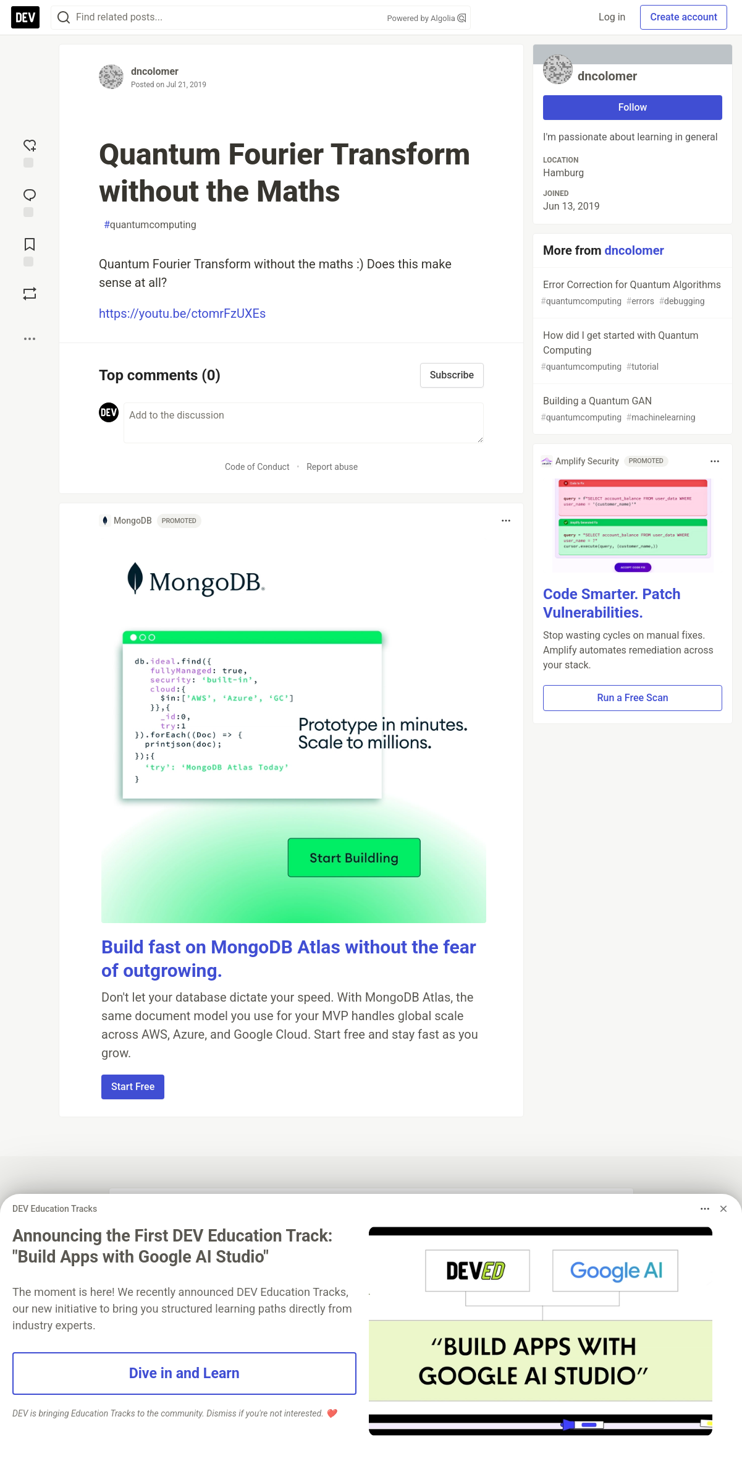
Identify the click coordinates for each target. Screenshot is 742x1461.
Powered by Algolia (426, 18)
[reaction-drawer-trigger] (30, 152)
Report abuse (332, 467)
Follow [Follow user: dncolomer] (632, 107)
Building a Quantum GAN (631, 409)
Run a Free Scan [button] (632, 698)
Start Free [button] (132, 1087)
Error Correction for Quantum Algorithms (631, 293)
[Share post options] (29, 338)
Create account (683, 17)
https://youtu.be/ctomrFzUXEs (182, 313)
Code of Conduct (257, 467)
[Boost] (29, 294)
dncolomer (155, 71)
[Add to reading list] (29, 251)
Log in (612, 17)
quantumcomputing (150, 225)
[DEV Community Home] (25, 17)
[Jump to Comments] (29, 201)
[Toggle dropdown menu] (506, 520)
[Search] (63, 17)
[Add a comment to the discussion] (303, 423)
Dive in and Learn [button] (184, 1373)
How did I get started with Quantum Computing (631, 351)
